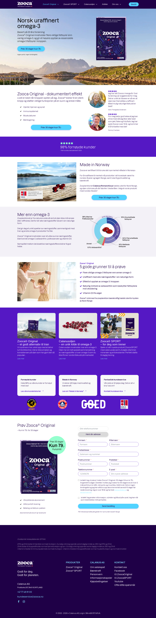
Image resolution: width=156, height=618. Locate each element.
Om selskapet (97, 567)
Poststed (113, 460)
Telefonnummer (85, 469)
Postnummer (84, 460)
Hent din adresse (93, 434)
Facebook (119, 570)
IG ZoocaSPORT (123, 578)
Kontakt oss (120, 567)
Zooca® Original (51, 4)
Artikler (105, 4)
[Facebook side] (18, 601)
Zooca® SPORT (71, 4)
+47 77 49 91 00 (24, 592)
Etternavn (113, 440)
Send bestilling (108, 506)
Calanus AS (23, 584)
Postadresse (83, 450)
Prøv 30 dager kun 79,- (31, 49)
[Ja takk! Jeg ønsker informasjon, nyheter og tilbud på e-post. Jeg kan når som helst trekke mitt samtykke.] (78, 498)
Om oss (116, 4)
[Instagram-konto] (23, 601)
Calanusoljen (91, 4)
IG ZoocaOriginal (123, 574)
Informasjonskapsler (101, 578)
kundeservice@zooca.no (30, 596)
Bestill (133, 4)
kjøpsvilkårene (120, 490)
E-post (112, 469)
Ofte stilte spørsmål (124, 585)
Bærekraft (95, 570)
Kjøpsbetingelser (99, 581)
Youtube (118, 581)
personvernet (85, 492)
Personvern (96, 574)
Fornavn (81, 440)
